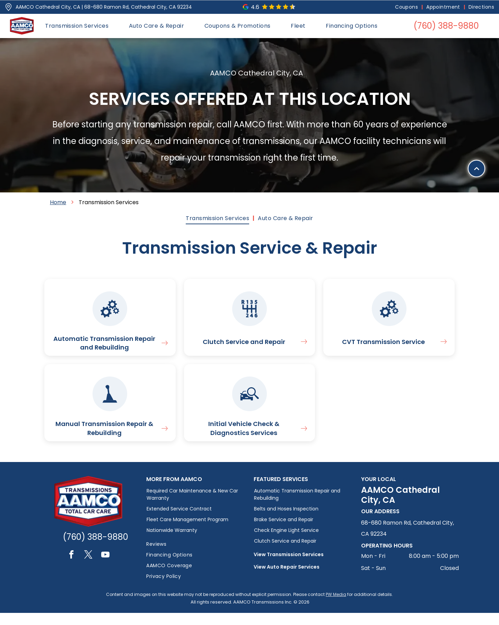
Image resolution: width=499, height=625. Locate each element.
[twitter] (88, 567)
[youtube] (105, 567)
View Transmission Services (289, 566)
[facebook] (71, 567)
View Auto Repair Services (286, 579)
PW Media (336, 606)
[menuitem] (407, 7)
